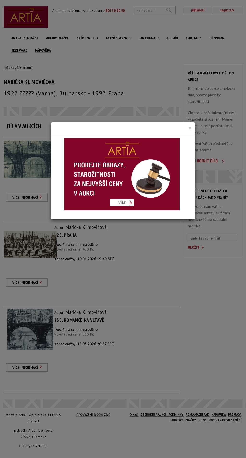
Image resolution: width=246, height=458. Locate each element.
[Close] (190, 128)
